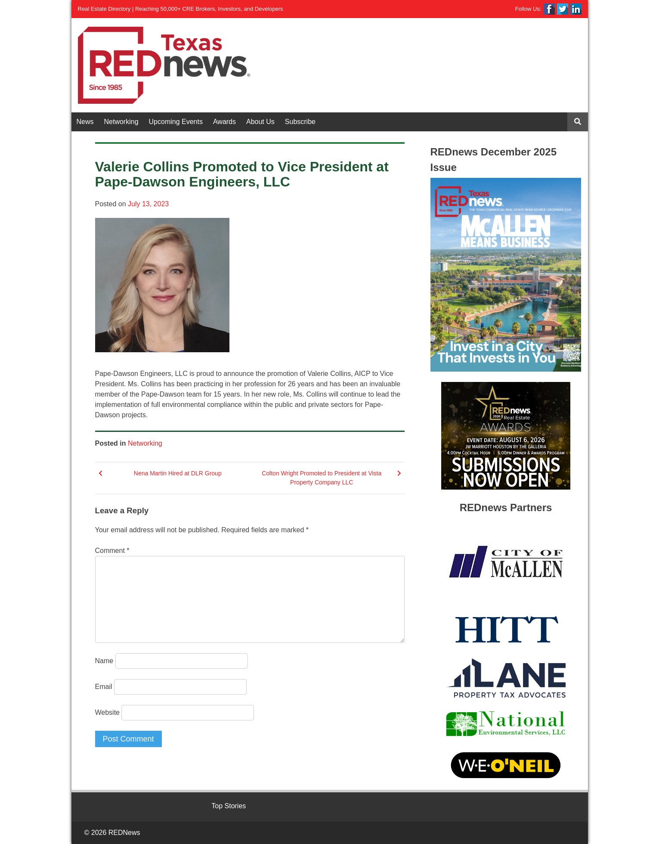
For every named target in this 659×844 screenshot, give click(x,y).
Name (104, 660)
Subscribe (300, 121)
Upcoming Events (176, 121)
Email (103, 686)
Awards (224, 121)
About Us (260, 121)
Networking (121, 121)
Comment (112, 550)
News (85, 121)
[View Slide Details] (505, 275)
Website (107, 712)
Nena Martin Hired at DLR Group (178, 473)
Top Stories (228, 806)
